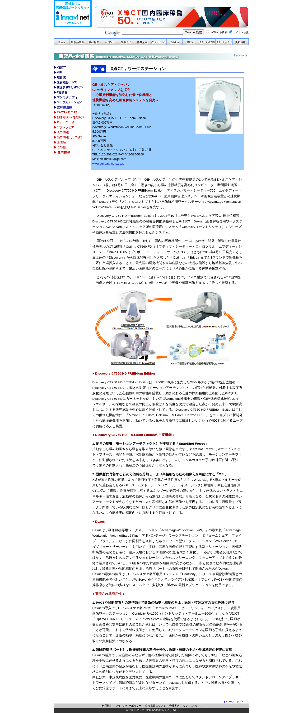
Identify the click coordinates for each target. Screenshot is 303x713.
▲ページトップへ (233, 701)
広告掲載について (155, 705)
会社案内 (174, 705)
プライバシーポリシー (129, 705)
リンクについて (192, 705)
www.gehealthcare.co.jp (108, 163)
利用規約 (107, 705)
